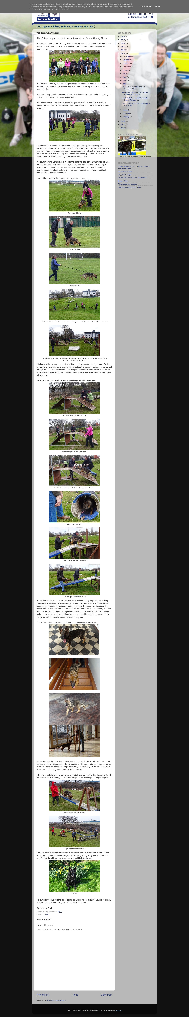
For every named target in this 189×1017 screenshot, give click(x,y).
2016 (123, 50)
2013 (123, 124)
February (126, 113)
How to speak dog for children (129, 187)
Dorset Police (123, 181)
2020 (123, 36)
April (125, 84)
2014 (123, 121)
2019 (123, 40)
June (125, 77)
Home (75, 994)
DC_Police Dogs (124, 175)
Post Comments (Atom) (56, 1000)
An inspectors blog (125, 171)
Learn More (145, 6)
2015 (123, 53)
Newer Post (43, 994)
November (127, 60)
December (127, 56)
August (126, 70)
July (124, 73)
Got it (157, 6)
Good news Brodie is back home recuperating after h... (135, 93)
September (127, 67)
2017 (123, 46)
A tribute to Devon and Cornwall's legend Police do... (135, 99)
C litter (45, 915)
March (125, 110)
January (126, 117)
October (126, 63)
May (125, 80)
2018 (123, 43)
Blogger (119, 1010)
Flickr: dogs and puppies (127, 184)
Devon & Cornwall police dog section (132, 178)
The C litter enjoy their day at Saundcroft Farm (133, 88)
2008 (123, 128)
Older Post (106, 994)
